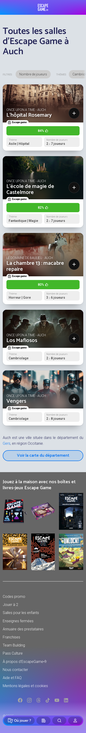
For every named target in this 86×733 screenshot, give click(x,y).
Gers (6, 443)
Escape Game (43, 7)
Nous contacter (15, 669)
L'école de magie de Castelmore (30, 189)
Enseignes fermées (18, 621)
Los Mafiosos (21, 340)
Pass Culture (13, 653)
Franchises (11, 637)
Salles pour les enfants (21, 613)
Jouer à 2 (10, 604)
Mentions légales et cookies (25, 686)
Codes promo (14, 596)
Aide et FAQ (12, 678)
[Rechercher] (59, 720)
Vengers (16, 401)
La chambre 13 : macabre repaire (35, 266)
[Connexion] (75, 720)
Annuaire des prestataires (23, 629)
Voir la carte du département (43, 455)
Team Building (14, 645)
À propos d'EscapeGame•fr (25, 661)
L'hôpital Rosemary (29, 115)
